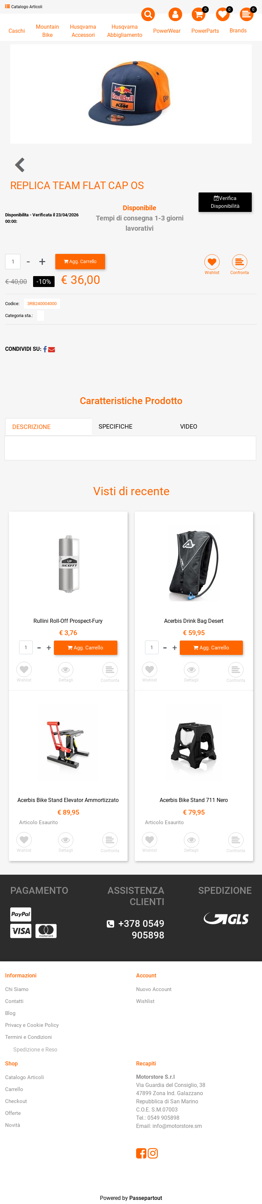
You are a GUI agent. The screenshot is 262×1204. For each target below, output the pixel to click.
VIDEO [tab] (188, 426)
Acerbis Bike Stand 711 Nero (194, 800)
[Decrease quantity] (28, 261)
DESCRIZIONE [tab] (31, 426)
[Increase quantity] (42, 261)
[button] (131, 93)
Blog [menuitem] (10, 1013)
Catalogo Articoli (23, 6)
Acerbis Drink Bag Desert (193, 621)
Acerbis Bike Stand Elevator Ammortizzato (68, 800)
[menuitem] (34, 1050)
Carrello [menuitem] (14, 1089)
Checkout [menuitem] (16, 1101)
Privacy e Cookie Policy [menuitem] (32, 1025)
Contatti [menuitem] (14, 1001)
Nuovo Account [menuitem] (154, 989)
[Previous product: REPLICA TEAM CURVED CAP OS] (20, 164)
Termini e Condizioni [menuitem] (28, 1037)
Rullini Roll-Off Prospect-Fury (68, 621)
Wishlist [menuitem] (145, 1001)
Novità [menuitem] (12, 1125)
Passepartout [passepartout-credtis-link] (145, 1198)
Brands (238, 30)
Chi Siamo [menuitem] (17, 989)
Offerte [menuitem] (13, 1113)
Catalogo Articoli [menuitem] (24, 1077)
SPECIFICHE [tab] (115, 426)
